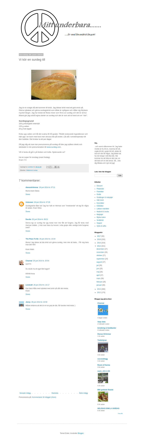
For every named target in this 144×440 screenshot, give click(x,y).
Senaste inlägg (25, 393)
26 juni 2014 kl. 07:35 (42, 202)
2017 (99, 236)
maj (98, 272)
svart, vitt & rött (103, 371)
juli (97, 265)
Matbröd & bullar (32, 170)
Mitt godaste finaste (105, 390)
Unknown (29, 202)
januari (99, 285)
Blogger (81, 433)
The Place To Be (32, 239)
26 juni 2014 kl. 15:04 (47, 239)
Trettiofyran (102, 340)
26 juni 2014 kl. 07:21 (47, 187)
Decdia (28, 219)
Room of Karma (103, 365)
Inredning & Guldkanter (106, 328)
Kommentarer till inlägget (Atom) (44, 397)
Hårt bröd (100, 200)
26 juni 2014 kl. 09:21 (40, 219)
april (98, 275)
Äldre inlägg (83, 393)
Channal (29, 261)
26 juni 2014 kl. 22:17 (41, 285)
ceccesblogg (102, 359)
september (100, 259)
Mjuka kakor (101, 217)
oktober (99, 255)
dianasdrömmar (32, 187)
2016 (99, 239)
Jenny (28, 302)
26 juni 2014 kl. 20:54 (41, 261)
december (100, 249)
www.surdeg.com (54, 147)
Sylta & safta (101, 226)
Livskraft (29, 285)
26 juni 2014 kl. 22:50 (39, 302)
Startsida (54, 393)
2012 (99, 292)
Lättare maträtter (103, 209)
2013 (99, 289)
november (100, 252)
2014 (99, 246)
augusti (99, 262)
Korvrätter (100, 203)
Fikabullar (100, 189)
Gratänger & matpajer (105, 197)
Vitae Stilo (101, 322)
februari (99, 282)
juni (98, 269)
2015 (99, 243)
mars (98, 278)
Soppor (99, 223)
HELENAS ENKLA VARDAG (108, 408)
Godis (99, 194)
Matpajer (100, 214)
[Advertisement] (54, 371)
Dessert (99, 186)
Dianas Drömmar (104, 334)
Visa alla (120, 413)
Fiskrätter (100, 192)
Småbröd (100, 220)
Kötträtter (100, 206)
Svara (28, 194)
